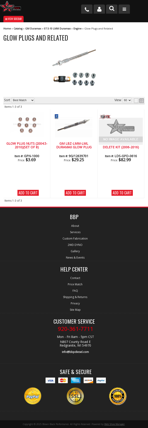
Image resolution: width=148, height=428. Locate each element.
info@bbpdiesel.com (75, 352)
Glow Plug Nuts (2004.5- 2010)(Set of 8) (26, 145)
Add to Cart (28, 193)
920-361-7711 (75, 329)
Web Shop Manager (114, 424)
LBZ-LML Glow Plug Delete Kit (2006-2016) (121, 145)
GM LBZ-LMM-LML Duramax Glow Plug (74, 145)
